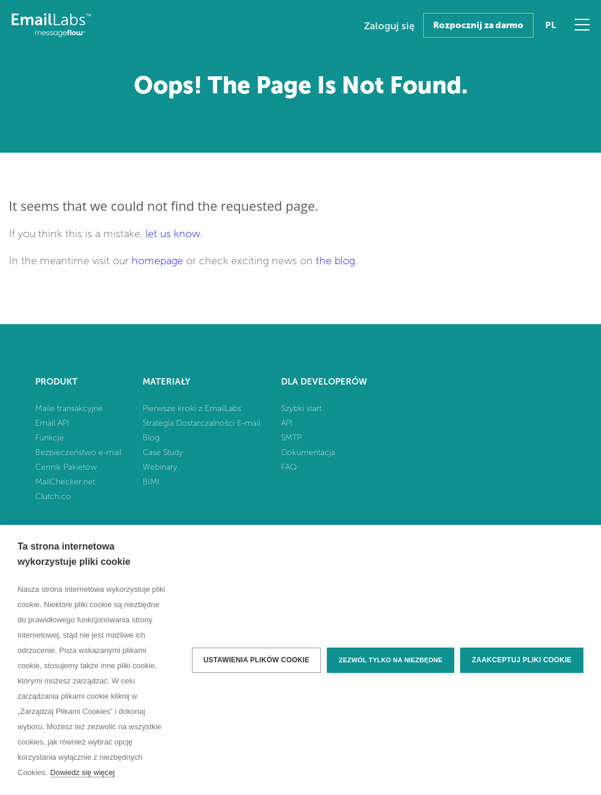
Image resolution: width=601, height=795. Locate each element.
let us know (173, 233)
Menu (582, 25)
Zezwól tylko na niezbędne (391, 659)
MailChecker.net (65, 482)
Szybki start (301, 408)
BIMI (151, 482)
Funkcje (49, 438)
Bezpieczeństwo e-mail (78, 452)
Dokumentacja (308, 452)
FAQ (289, 467)
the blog (335, 260)
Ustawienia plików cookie (257, 660)
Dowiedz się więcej (82, 772)
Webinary (160, 467)
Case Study (163, 452)
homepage (157, 260)
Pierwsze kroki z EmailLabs (192, 408)
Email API (52, 423)
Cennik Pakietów (66, 467)
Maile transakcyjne (69, 408)
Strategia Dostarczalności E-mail (201, 423)
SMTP (291, 438)
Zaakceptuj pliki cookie (522, 660)
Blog (151, 438)
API (287, 423)
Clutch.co (53, 496)
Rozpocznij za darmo (478, 25)
